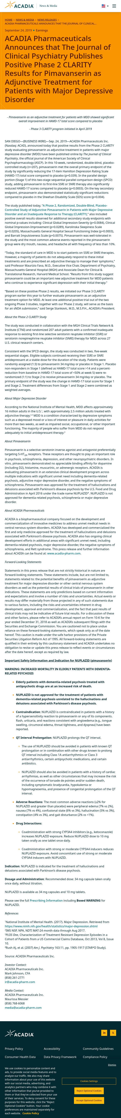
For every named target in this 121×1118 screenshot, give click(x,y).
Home (8, 19)
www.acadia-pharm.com (63, 553)
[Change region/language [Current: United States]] (104, 6)
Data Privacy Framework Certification (60, 1059)
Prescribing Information (46, 900)
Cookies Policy (34, 1079)
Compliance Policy (95, 1057)
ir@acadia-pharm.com (20, 982)
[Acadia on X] (113, 1033)
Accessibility (52, 1049)
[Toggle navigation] (114, 6)
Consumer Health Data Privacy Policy (20, 1059)
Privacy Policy (14, 1049)
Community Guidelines (98, 1049)
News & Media (48, 5)
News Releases (47, 19)
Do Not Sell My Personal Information (26, 1086)
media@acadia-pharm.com (23, 1008)
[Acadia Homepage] (19, 6)
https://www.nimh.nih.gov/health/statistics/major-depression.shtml (51, 926)
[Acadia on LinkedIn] (104, 1033)
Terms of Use (12, 1079)
